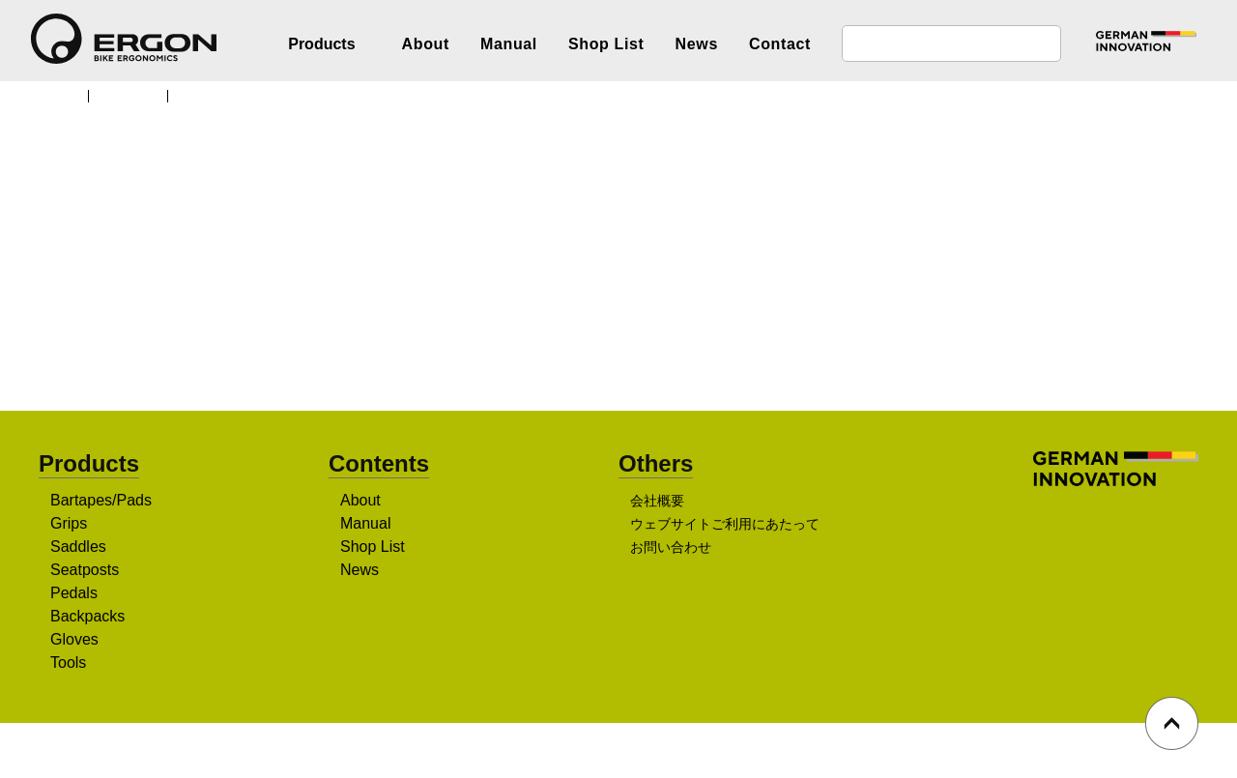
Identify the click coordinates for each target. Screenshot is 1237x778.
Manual (508, 44)
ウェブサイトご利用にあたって (724, 525)
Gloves (74, 640)
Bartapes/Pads (101, 501)
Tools (70, 664)
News (697, 44)
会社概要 (657, 502)
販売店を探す (611, 329)
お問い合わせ (670, 549)
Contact (780, 44)
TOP (62, 94)
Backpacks (88, 617)
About (425, 44)
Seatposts (86, 571)
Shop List (606, 44)
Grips (69, 524)
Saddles (78, 548)
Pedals (74, 594)
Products (135, 94)
